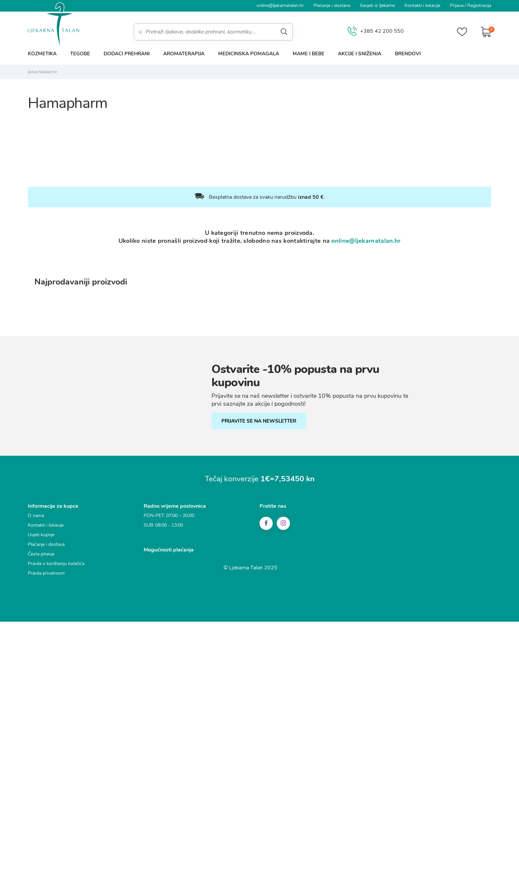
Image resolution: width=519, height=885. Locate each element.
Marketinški (178, 445)
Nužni (171, 408)
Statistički (176, 433)
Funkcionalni (179, 420)
